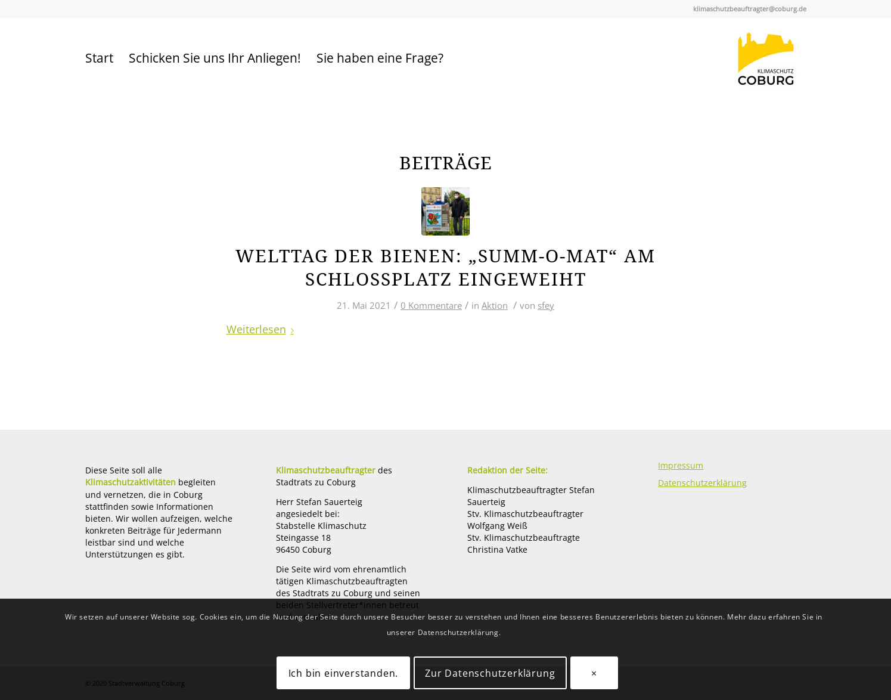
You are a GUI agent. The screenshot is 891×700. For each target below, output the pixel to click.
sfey (546, 305)
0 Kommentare (431, 305)
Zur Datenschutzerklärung (490, 673)
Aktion (495, 305)
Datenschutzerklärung (702, 482)
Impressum (680, 465)
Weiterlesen (262, 328)
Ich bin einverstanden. (343, 673)
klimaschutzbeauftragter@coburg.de (749, 8)
